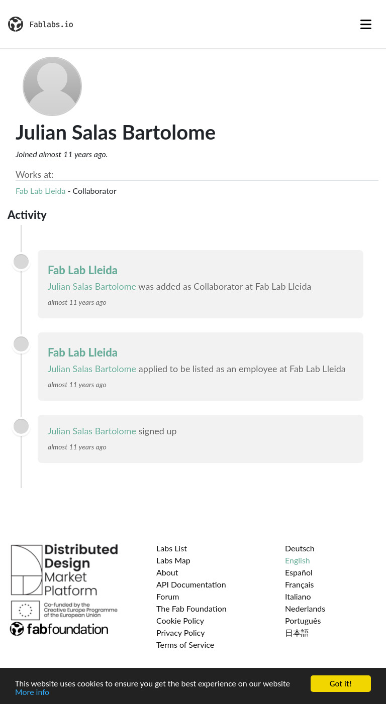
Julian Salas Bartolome (92, 286)
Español (299, 572)
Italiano (298, 596)
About (167, 572)
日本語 (297, 632)
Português (303, 620)
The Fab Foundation (191, 608)
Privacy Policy (180, 632)
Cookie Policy (180, 620)
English (297, 560)
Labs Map (173, 560)
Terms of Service (185, 644)
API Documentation (191, 584)
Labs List (171, 548)
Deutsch (300, 548)
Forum (167, 596)
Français (299, 584)
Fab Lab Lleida (40, 190)
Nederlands (305, 608)
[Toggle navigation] (366, 24)
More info (32, 692)
